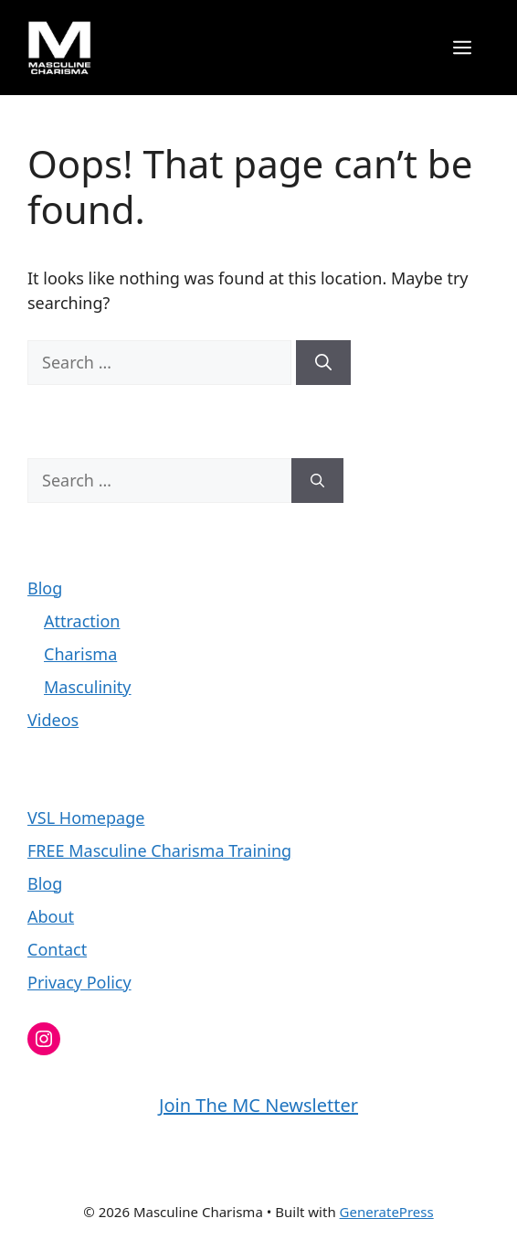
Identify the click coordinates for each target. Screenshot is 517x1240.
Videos (53, 720)
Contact (57, 949)
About (50, 916)
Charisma (80, 654)
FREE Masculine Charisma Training (159, 850)
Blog (44, 588)
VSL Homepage (85, 817)
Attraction (82, 621)
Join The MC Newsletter (258, 1105)
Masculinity (88, 687)
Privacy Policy (79, 982)
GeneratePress (387, 1212)
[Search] (323, 362)
